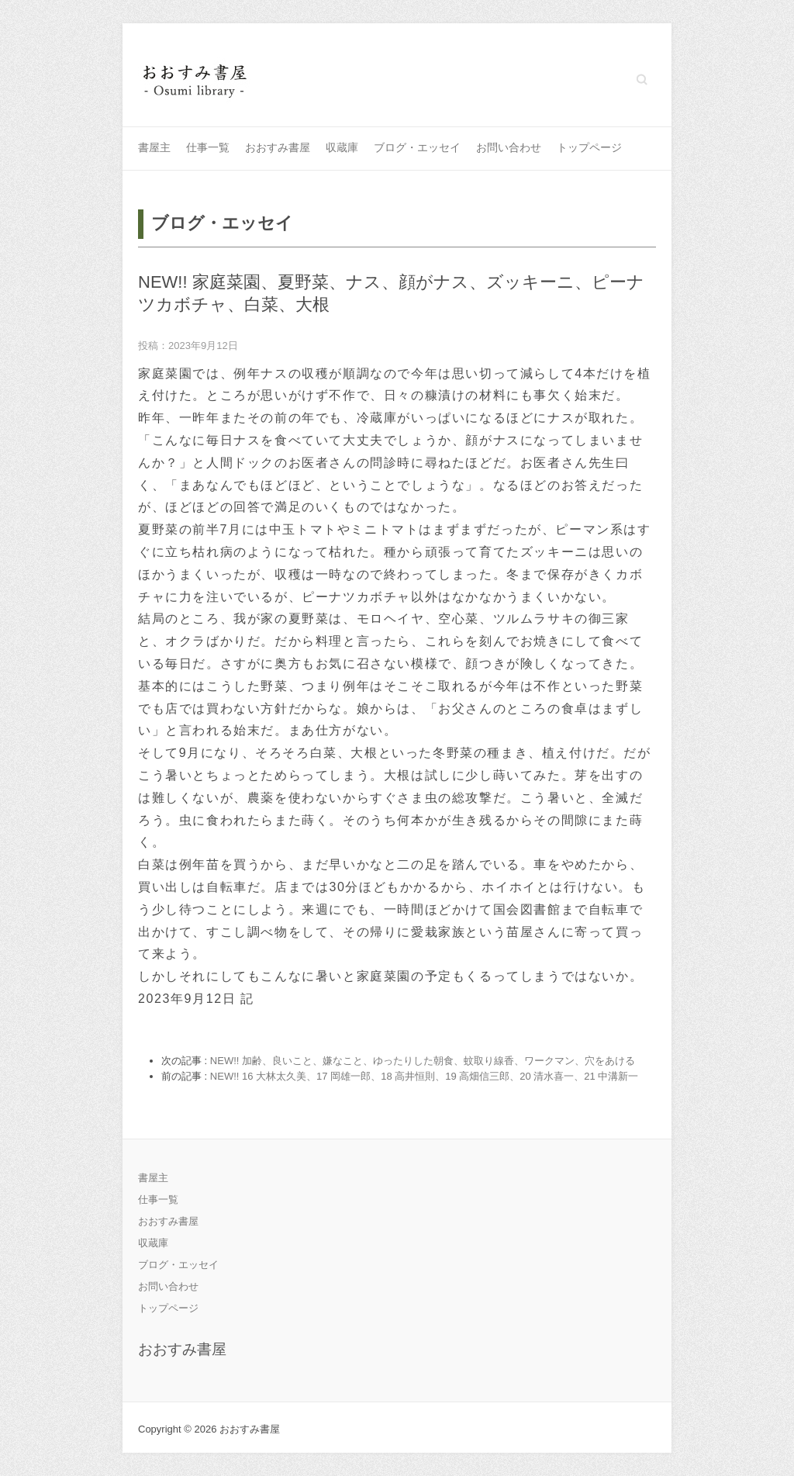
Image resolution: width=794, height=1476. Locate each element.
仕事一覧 (208, 147)
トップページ (589, 147)
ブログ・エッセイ (417, 147)
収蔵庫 (342, 147)
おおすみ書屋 (277, 147)
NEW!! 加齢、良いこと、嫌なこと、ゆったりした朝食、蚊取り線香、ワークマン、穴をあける (422, 1060)
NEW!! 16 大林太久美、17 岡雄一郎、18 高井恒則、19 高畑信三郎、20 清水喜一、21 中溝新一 (424, 1076)
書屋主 (154, 147)
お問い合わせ (508, 147)
